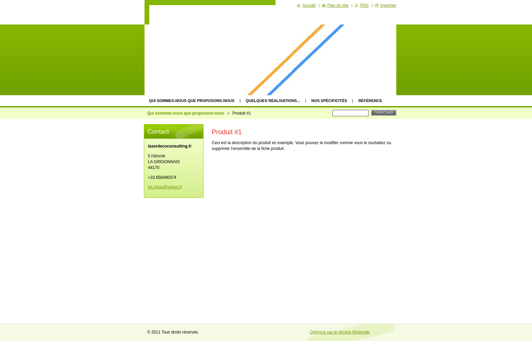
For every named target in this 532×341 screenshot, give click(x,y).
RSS (364, 5)
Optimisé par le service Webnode (340, 332)
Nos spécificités (329, 101)
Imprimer (388, 5)
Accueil (309, 5)
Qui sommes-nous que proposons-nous (191, 101)
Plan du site (338, 5)
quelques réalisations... (273, 101)
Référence (370, 101)
